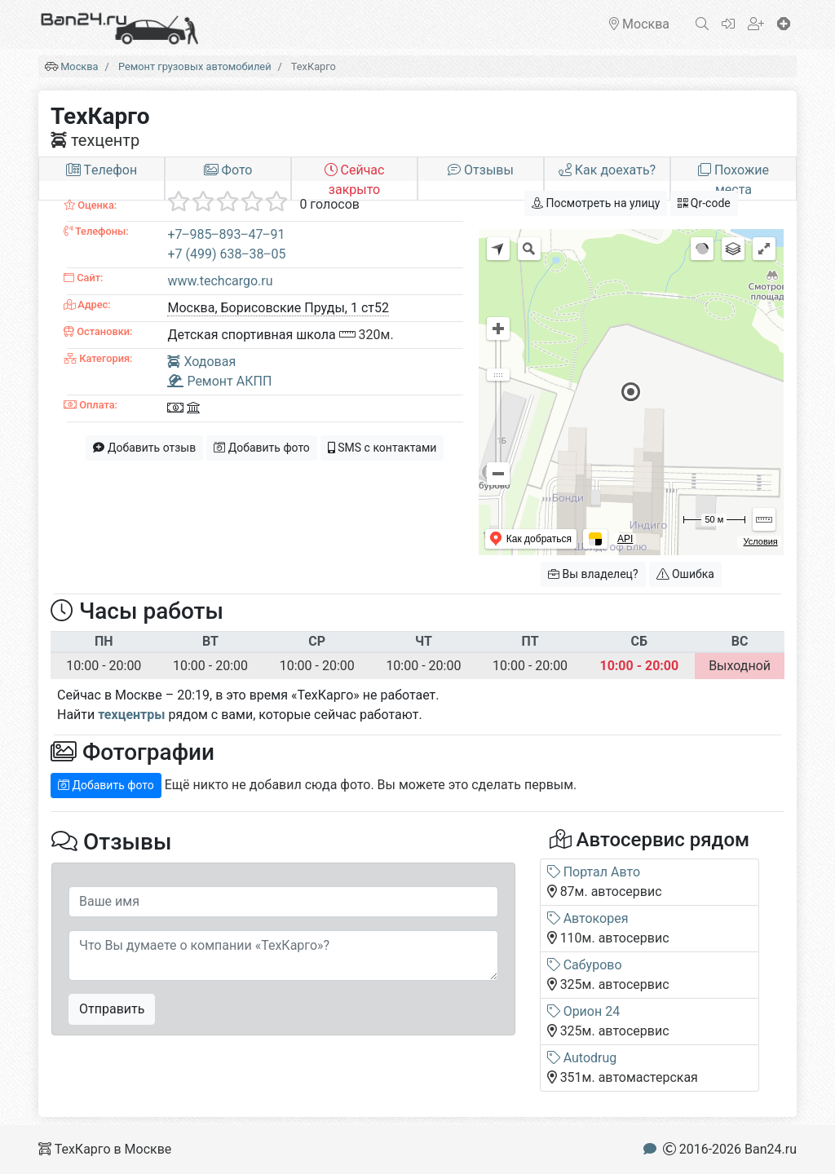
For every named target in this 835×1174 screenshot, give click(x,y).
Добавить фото (262, 447)
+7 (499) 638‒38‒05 (226, 254)
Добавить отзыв (144, 447)
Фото (228, 170)
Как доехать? (607, 170)
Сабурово (584, 965)
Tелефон (101, 170)
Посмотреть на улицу (596, 203)
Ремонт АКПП (219, 381)
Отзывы (481, 170)
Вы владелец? (593, 573)
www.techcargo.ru (219, 281)
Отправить (111, 1009)
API (625, 539)
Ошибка (685, 573)
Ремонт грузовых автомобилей (195, 66)
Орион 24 (584, 1011)
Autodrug (582, 1058)
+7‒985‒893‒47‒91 (226, 234)
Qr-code (704, 203)
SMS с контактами (382, 447)
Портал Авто (593, 872)
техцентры (131, 714)
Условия (760, 541)
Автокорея (588, 918)
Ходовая (201, 361)
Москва (79, 66)
